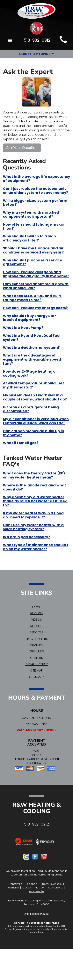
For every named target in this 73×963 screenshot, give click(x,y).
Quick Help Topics (36, 54)
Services (36, 632)
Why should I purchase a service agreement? (32, 262)
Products (37, 626)
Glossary (36, 677)
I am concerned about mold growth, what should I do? (36, 286)
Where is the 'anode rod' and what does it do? (34, 487)
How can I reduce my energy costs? (35, 307)
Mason (26, 887)
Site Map (36, 670)
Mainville (13, 887)
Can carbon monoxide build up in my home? (33, 433)
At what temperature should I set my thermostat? (33, 385)
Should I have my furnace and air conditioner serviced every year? (33, 250)
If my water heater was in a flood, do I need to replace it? (34, 515)
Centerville (15, 884)
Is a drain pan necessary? (26, 536)
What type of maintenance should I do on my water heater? (35, 546)
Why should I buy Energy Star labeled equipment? (29, 317)
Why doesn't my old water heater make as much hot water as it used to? (35, 501)
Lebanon (31, 884)
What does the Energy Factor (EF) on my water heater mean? (34, 475)
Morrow (39, 887)
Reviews (36, 613)
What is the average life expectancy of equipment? (36, 178)
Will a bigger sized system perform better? (35, 202)
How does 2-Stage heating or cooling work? (30, 373)
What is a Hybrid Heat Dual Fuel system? (31, 337)
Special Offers (37, 639)
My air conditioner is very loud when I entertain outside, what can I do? (36, 421)
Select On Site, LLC (48, 922)
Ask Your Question (22, 147)
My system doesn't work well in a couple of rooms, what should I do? (35, 397)
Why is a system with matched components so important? (31, 214)
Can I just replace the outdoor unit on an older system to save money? (35, 190)
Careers (36, 657)
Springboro (55, 887)
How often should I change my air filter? (33, 226)
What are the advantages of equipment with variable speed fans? (32, 359)
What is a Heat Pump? (23, 327)
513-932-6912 (36, 824)
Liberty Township (51, 884)
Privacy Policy (36, 664)
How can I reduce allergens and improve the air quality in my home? (36, 274)
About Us (36, 651)
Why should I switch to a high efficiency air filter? (29, 238)
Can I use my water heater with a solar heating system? (33, 526)
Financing (36, 645)
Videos (36, 619)
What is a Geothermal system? (31, 347)
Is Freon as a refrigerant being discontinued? (31, 409)
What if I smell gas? (21, 442)
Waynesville (36, 891)
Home (36, 607)
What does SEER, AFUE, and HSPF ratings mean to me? (32, 297)
